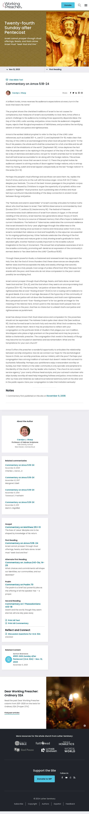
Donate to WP (44, 778)
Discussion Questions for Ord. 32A (22, 634)
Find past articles (12, 713)
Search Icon (79, 5)
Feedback (70, 804)
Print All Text (12, 620)
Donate (68, 5)
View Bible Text (14, 79)
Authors (45, 804)
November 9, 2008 (56, 395)
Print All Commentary (17, 623)
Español (57, 804)
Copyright (32, 804)
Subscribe (18, 804)
